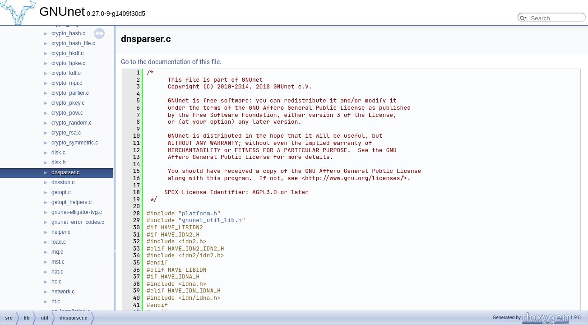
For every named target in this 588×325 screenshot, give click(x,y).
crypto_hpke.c (68, 63)
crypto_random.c (71, 123)
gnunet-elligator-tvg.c (76, 212)
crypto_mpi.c (66, 83)
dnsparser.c (65, 172)
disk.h (58, 162)
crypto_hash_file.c (73, 43)
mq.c (57, 252)
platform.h (199, 213)
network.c (62, 291)
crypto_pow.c (67, 113)
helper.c (60, 232)
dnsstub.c (62, 182)
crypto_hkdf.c (67, 53)
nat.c (57, 272)
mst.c (58, 262)
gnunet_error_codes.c (77, 222)
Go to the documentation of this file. (171, 61)
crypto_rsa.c (66, 133)
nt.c (55, 301)
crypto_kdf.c (66, 73)
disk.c (58, 152)
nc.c (56, 282)
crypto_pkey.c (67, 103)
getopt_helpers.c (71, 202)
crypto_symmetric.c (74, 142)
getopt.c (61, 192)
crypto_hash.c (68, 33)
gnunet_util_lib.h (212, 220)
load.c (58, 242)
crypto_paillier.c (70, 93)
